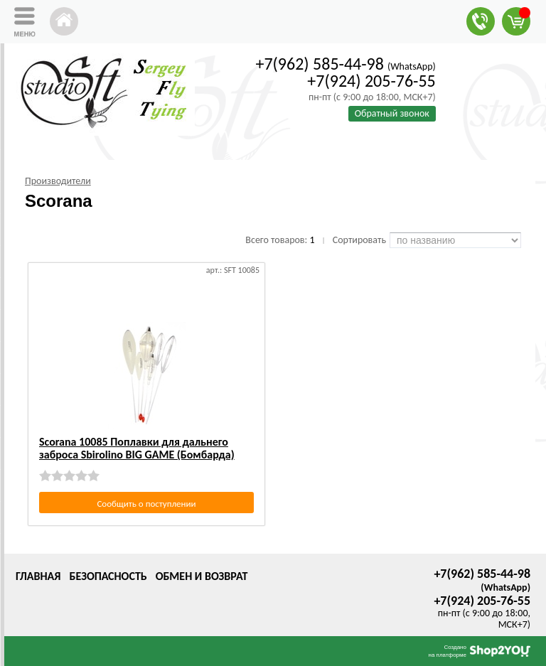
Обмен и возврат (202, 576)
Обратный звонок (392, 113)
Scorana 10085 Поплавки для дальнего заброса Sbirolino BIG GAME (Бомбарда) (137, 448)
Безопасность (107, 576)
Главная (38, 576)
